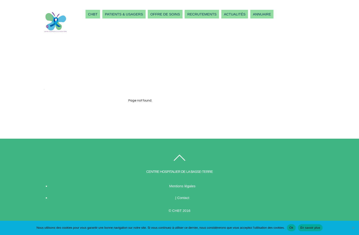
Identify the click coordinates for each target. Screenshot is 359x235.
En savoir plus (310, 227)
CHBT (93, 14)
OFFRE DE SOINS (165, 14)
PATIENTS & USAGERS (124, 14)
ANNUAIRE (262, 14)
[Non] (353, 227)
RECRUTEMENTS (201, 14)
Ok (291, 227)
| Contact (182, 198)
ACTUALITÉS (235, 14)
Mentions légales (182, 186)
